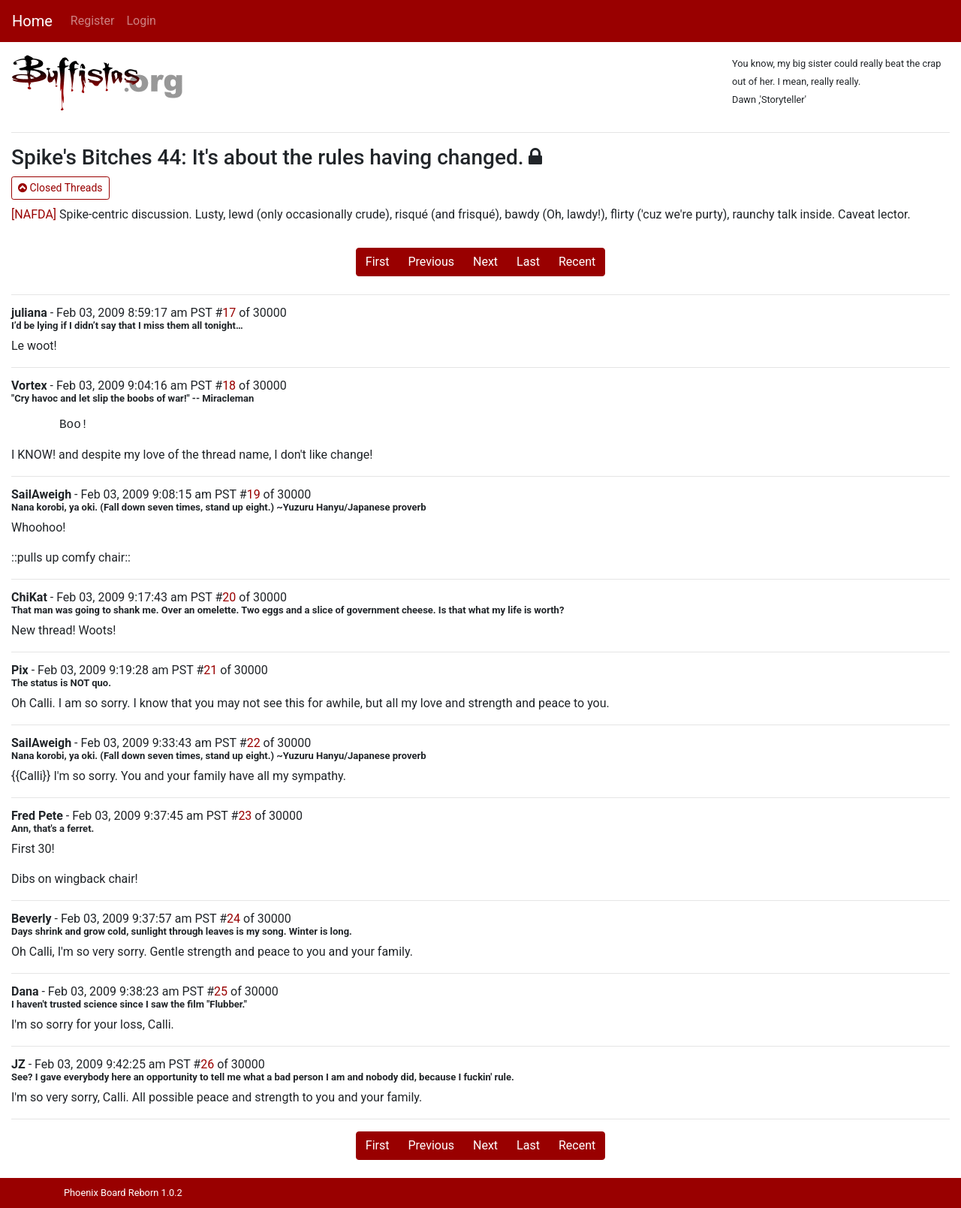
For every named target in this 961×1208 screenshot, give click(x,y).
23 (245, 816)
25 (220, 991)
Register (93, 21)
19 (254, 494)
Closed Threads (60, 188)
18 (229, 385)
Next (485, 262)
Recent (577, 262)
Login (140, 21)
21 (210, 670)
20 (229, 597)
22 (254, 743)
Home (32, 21)
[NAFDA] (33, 214)
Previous (431, 262)
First (378, 262)
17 (229, 313)
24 (233, 918)
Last (528, 262)
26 (207, 1064)
